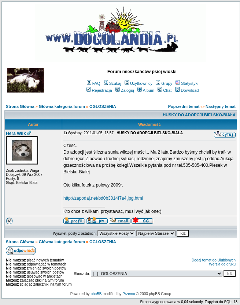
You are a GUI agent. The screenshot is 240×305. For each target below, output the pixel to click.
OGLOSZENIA (102, 106)
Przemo (128, 294)
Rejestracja (99, 90)
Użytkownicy (138, 83)
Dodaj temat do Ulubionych (214, 260)
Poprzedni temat (184, 106)
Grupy (164, 83)
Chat (164, 90)
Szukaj (112, 83)
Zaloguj (124, 90)
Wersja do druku (222, 264)
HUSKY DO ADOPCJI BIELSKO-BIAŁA (199, 115)
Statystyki (187, 83)
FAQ (93, 83)
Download (187, 90)
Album (145, 90)
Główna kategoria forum (62, 106)
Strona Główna (20, 106)
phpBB (96, 294)
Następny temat (221, 106)
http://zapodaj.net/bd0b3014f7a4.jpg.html (103, 198)
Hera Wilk (16, 133)
